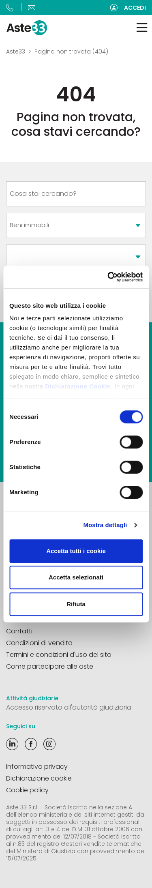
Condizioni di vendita (39, 643)
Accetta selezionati (76, 577)
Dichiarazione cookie (39, 778)
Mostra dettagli (105, 524)
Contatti (19, 631)
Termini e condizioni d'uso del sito (58, 654)
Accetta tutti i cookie (76, 550)
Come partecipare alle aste (49, 666)
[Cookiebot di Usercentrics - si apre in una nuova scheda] (108, 277)
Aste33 (15, 51)
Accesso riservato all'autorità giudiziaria (68, 707)
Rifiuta (76, 604)
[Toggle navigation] (142, 28)
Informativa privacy (37, 766)
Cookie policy (27, 790)
